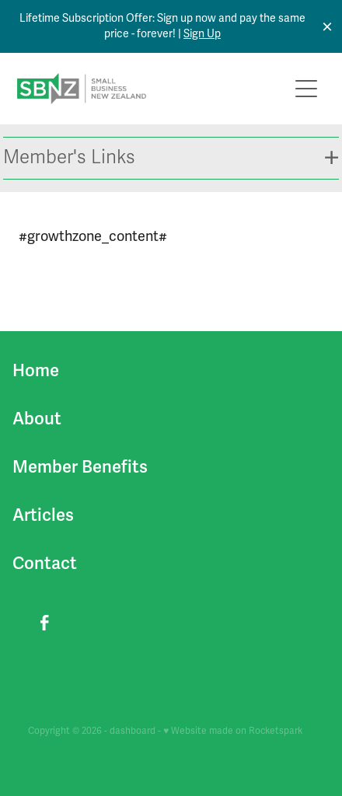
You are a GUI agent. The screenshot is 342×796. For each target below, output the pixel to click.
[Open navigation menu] (306, 88)
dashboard (132, 731)
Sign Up (202, 33)
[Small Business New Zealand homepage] (152, 88)
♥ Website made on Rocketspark (232, 731)
